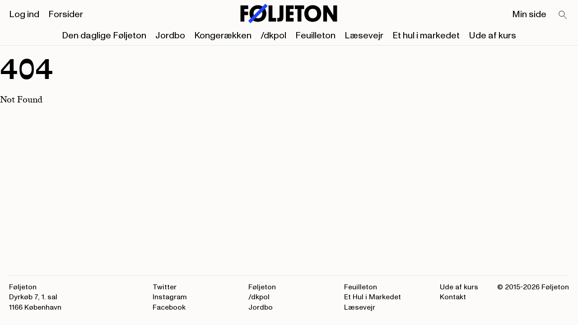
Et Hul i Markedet (372, 297)
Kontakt (453, 297)
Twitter (165, 287)
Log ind (24, 14)
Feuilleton (315, 35)
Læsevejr (364, 35)
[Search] (563, 15)
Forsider (65, 14)
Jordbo (170, 35)
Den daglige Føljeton (104, 35)
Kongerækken (223, 35)
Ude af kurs (492, 35)
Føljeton (262, 287)
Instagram (170, 297)
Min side (529, 14)
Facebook (169, 307)
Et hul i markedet (426, 35)
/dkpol (273, 35)
